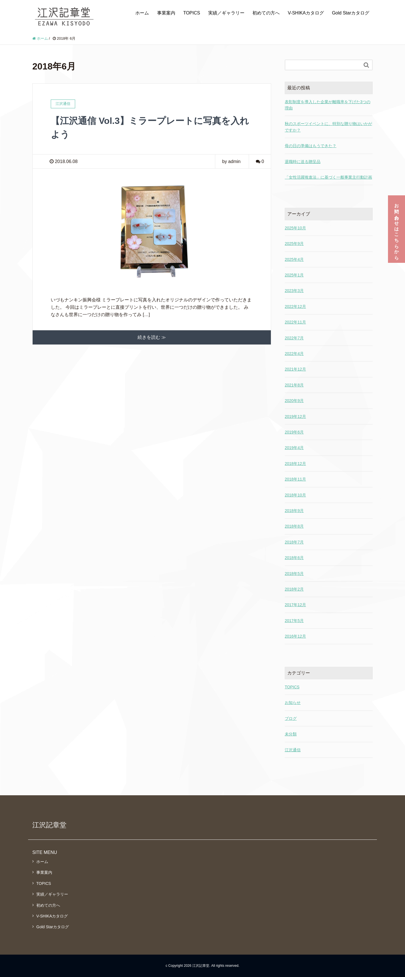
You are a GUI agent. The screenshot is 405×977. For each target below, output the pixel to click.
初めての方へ (266, 12)
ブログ (291, 718)
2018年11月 (295, 479)
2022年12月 (295, 306)
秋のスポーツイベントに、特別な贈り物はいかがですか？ (328, 126)
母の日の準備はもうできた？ (310, 145)
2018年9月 (294, 510)
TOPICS (191, 12)
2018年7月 (294, 542)
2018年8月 (294, 526)
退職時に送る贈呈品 (302, 161)
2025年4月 (294, 259)
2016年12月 (295, 636)
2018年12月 (295, 463)
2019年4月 (294, 447)
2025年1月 (294, 275)
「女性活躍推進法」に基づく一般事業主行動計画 (328, 177)
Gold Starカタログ (350, 12)
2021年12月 (295, 369)
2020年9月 (294, 400)
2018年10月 (295, 495)
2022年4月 (294, 353)
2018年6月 (294, 557)
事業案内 (166, 12)
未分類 (291, 734)
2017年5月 (294, 620)
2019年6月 (294, 432)
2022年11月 (295, 322)
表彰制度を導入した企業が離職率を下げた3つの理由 (327, 105)
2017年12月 (295, 604)
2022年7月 (294, 338)
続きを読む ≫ (152, 337)
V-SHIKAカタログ (306, 12)
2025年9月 (294, 243)
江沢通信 (293, 750)
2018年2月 (294, 589)
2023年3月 (294, 290)
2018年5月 (294, 573)
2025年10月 (295, 228)
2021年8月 (294, 385)
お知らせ (293, 702)
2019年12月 (295, 416)
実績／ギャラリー (226, 12)
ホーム (142, 12)
